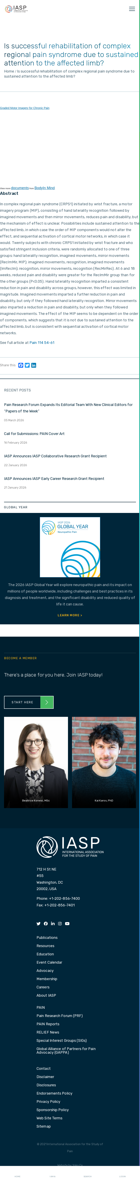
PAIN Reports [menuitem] (48, 1024)
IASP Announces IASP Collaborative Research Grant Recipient (55, 456)
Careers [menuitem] (43, 987)
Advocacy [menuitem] (45, 971)
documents (20, 188)
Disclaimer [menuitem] (45, 1077)
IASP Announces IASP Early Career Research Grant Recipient (54, 478)
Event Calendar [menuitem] (49, 963)
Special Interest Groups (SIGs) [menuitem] (62, 1041)
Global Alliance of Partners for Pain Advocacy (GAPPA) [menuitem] (66, 1051)
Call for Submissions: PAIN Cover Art (34, 434)
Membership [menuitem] (47, 979)
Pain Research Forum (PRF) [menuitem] (60, 1016)
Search (88, 1173)
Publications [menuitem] (47, 938)
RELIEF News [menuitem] (48, 1033)
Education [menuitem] (45, 954)
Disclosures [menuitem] (46, 1085)
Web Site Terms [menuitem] (49, 1118)
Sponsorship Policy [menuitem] (53, 1110)
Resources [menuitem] (45, 946)
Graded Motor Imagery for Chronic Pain (24, 108)
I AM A (52, 1173)
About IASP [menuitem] (46, 996)
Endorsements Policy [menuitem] (54, 1094)
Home (17, 1173)
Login (122, 1173)
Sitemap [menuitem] (44, 1127)
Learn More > (70, 615)
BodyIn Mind (44, 188)
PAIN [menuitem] (41, 1008)
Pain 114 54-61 (41, 342)
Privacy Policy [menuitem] (48, 1102)
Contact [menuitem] (44, 1069)
